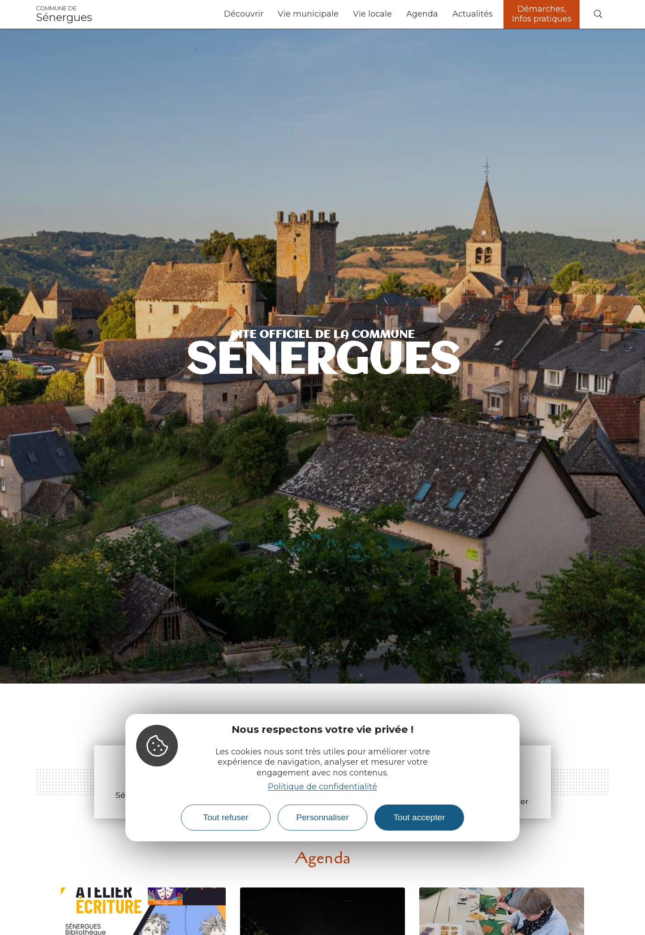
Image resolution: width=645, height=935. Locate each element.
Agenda (422, 14)
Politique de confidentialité (322, 787)
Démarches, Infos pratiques (542, 14)
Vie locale (372, 14)
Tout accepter (419, 817)
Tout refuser (225, 817)
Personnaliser (322, 817)
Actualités (472, 14)
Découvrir (243, 14)
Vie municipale (308, 14)
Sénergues (64, 14)
